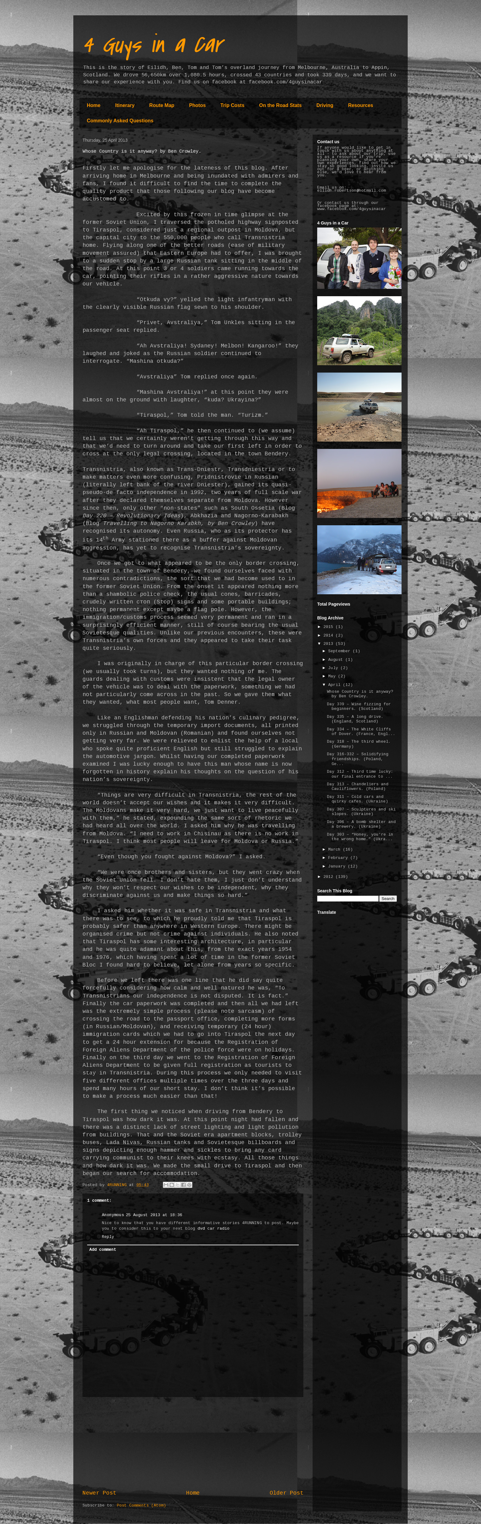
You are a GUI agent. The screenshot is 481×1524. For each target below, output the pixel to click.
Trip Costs (232, 105)
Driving (325, 105)
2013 (329, 643)
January (338, 866)
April (335, 685)
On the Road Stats (280, 105)
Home (93, 105)
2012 (329, 877)
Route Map (162, 105)
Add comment (102, 1249)
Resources (360, 105)
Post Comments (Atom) (141, 1505)
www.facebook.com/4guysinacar (351, 209)
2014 (329, 635)
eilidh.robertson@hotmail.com (351, 190)
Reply (108, 1237)
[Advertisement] (193, 1443)
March (335, 849)
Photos (197, 105)
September (340, 651)
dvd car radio (213, 1228)
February (339, 858)
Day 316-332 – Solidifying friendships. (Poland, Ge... (357, 759)
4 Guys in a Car (152, 44)
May (333, 676)
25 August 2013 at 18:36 (154, 1215)
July (334, 668)
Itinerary (124, 105)
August (336, 659)
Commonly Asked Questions (120, 120)
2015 (329, 627)
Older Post (286, 1493)
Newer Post (99, 1493)
